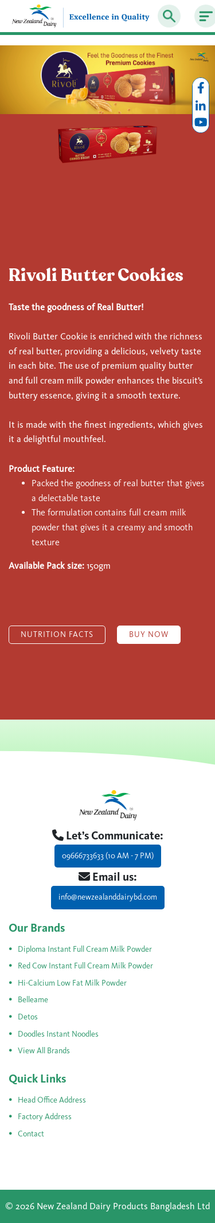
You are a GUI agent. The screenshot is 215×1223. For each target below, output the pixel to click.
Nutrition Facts (57, 634)
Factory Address (45, 1117)
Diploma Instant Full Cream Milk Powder (85, 949)
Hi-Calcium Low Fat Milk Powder (72, 983)
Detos (28, 1017)
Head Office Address (52, 1100)
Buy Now (149, 634)
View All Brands (44, 1051)
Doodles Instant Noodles (58, 1034)
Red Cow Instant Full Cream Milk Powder (85, 966)
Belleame (33, 1000)
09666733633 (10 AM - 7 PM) (108, 856)
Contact (31, 1134)
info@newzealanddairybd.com (107, 897)
